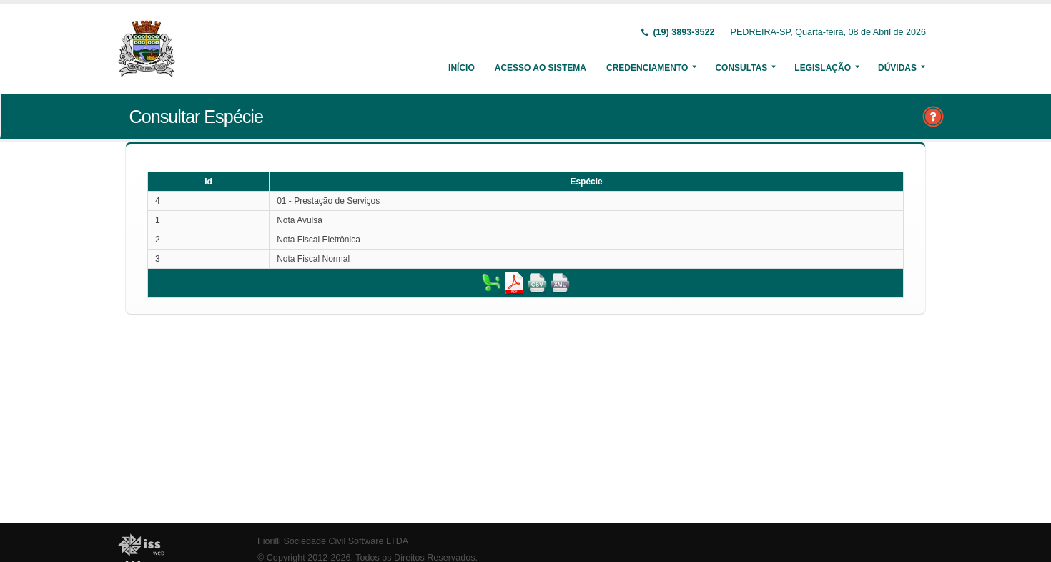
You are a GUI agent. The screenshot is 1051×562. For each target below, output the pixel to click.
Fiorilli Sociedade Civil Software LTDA (332, 541)
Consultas (741, 68)
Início (461, 68)
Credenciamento (647, 68)
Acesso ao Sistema (540, 68)
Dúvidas (897, 68)
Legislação (822, 68)
